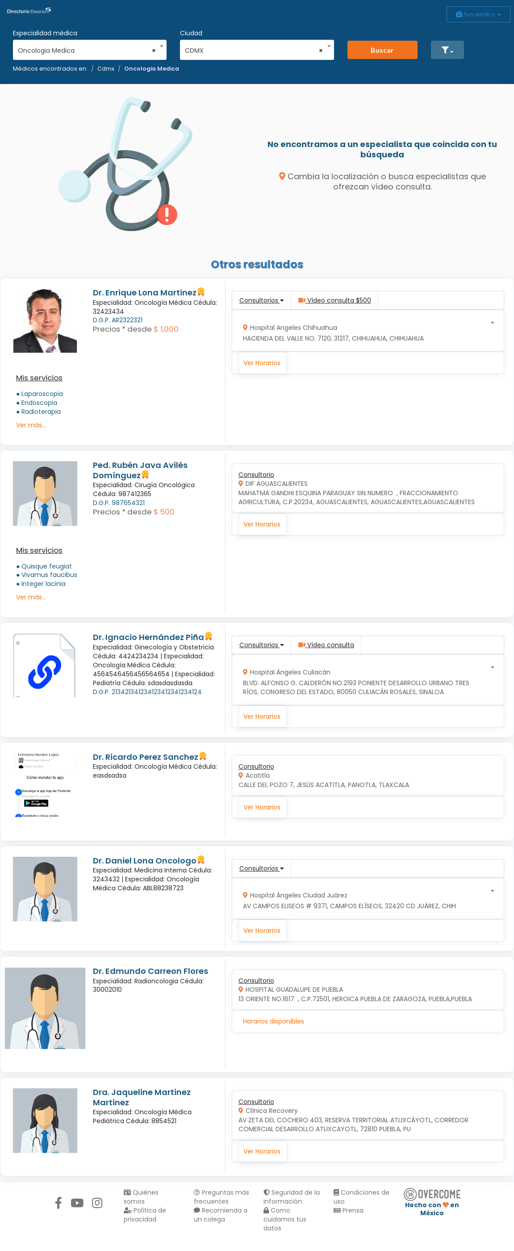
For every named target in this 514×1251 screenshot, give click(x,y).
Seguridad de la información (291, 1197)
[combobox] (87, 48)
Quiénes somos (141, 1197)
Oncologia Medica (151, 68)
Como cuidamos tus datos (284, 1219)
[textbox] (364, 331)
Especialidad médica (45, 33)
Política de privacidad (145, 1215)
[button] (447, 50)
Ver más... (31, 425)
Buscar (382, 50)
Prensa (349, 1210)
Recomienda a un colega (220, 1215)
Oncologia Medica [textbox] (87, 50)
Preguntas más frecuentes (221, 1197)
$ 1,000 (166, 328)
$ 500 (164, 511)
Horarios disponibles (273, 1021)
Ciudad (191, 33)
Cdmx (105, 68)
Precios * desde (122, 328)
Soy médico (478, 14)
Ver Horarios (261, 362)
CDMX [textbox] (254, 50)
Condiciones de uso (361, 1197)
